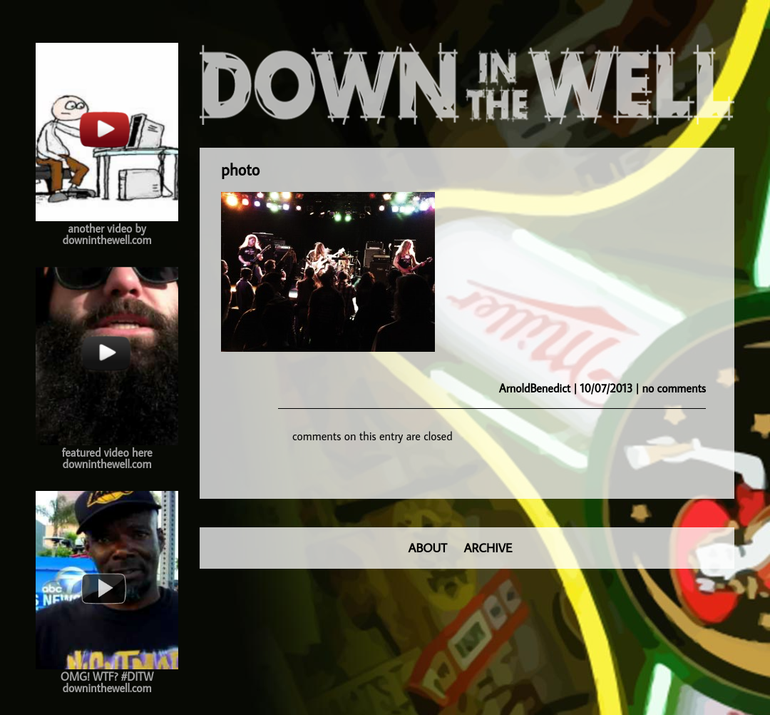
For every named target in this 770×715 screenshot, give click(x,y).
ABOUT (428, 547)
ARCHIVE (488, 547)
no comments (674, 388)
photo (240, 169)
